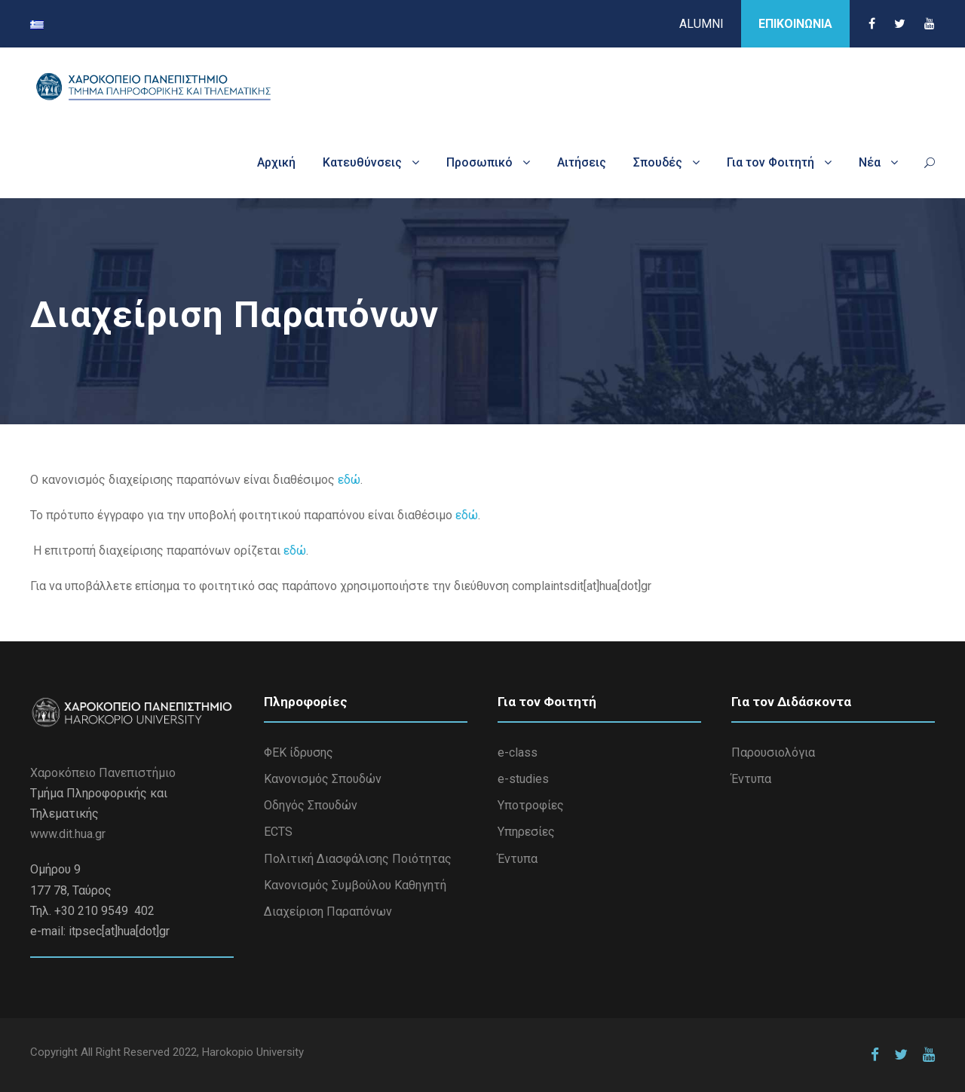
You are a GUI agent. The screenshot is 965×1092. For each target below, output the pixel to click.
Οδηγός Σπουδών (310, 805)
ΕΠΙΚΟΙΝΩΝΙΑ (795, 24)
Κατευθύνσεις (362, 162)
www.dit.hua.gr (68, 834)
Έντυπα (518, 859)
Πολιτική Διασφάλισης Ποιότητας (358, 859)
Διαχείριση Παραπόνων (328, 911)
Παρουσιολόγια (773, 752)
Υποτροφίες (531, 805)
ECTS (278, 831)
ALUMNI (701, 24)
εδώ (349, 480)
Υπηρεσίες (526, 831)
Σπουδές (657, 162)
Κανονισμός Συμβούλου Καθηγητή (355, 885)
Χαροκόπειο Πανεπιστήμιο (103, 773)
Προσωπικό (479, 162)
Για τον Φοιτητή (770, 162)
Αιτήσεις (581, 162)
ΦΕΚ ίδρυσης (298, 752)
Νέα (870, 162)
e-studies (523, 779)
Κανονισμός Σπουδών (322, 779)
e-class (518, 752)
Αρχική (276, 162)
